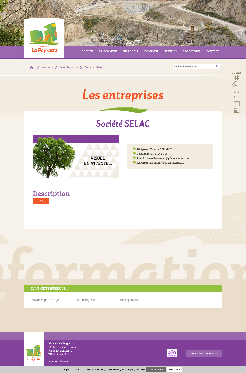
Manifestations (235, 83)
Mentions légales (58, 361)
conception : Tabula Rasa (204, 353)
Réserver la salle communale (236, 103)
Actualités (236, 109)
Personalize (174, 369)
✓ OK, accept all (156, 369)
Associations (236, 90)
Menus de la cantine (236, 77)
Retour (41, 201)
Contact (236, 96)
